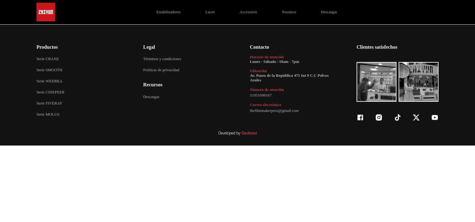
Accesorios (248, 12)
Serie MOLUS (47, 114)
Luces (210, 12)
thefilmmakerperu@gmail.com (274, 111)
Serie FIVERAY (49, 103)
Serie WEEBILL (49, 81)
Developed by (237, 133)
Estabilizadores (168, 12)
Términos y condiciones (162, 59)
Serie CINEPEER (50, 92)
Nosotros (289, 12)
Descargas (329, 12)
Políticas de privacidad (161, 70)
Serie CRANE (47, 59)
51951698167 (261, 95)
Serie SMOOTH (49, 70)
